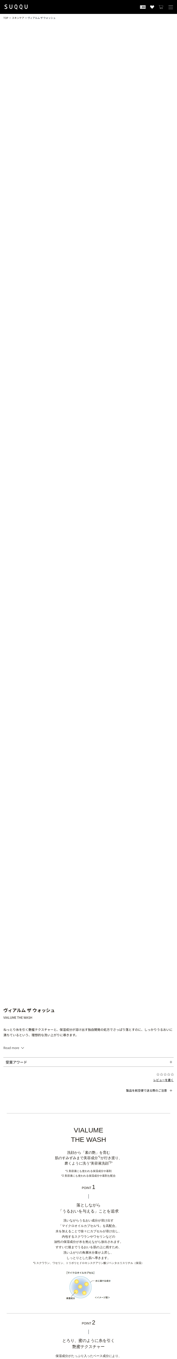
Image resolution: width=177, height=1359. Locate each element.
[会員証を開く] (143, 6)
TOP (5, 18)
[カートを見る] (161, 6)
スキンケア (18, 18)
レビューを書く (163, 1080)
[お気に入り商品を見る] (152, 6)
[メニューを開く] (170, 7)
